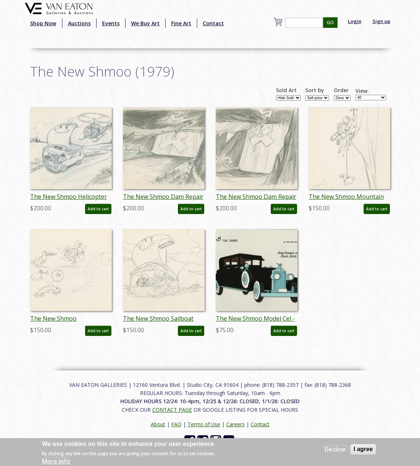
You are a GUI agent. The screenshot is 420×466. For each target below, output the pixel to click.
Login (354, 21)
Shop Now (43, 23)
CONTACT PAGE (172, 409)
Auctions (79, 23)
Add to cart (98, 208)
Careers (235, 424)
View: (362, 91)
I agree (363, 449)
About (158, 424)
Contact (213, 23)
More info (56, 461)
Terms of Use (204, 424)
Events (111, 23)
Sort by (314, 90)
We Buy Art (145, 23)
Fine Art (181, 23)
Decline (335, 449)
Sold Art (286, 90)
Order (341, 90)
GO (330, 22)
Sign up (381, 21)
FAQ (176, 424)
